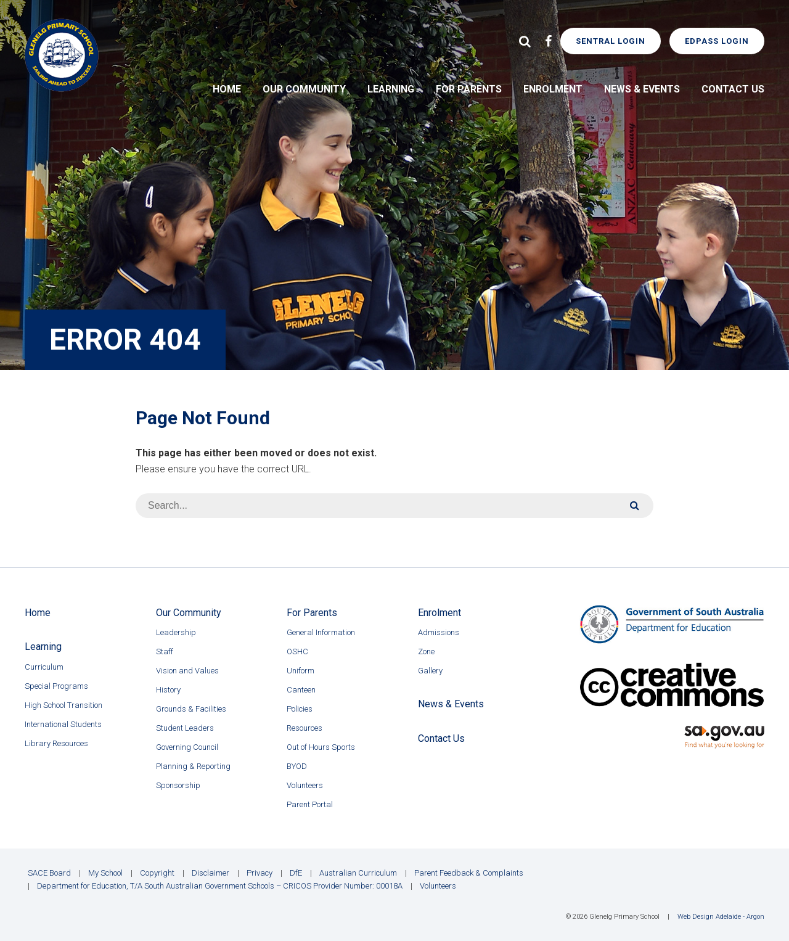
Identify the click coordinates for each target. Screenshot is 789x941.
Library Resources (56, 743)
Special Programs (56, 686)
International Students (63, 724)
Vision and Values (187, 670)
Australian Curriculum (358, 872)
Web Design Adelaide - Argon (720, 917)
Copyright (157, 872)
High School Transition (63, 705)
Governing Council (187, 747)
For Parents (469, 89)
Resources (304, 728)
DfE (296, 872)
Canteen (301, 689)
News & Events (642, 89)
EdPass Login (717, 41)
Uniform (300, 670)
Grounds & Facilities (191, 708)
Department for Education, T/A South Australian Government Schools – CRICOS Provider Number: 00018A (220, 885)
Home (227, 89)
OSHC (297, 651)
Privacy (259, 872)
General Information (321, 632)
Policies (300, 708)
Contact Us (732, 89)
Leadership (176, 632)
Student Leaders (185, 728)
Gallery (430, 670)
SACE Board (49, 872)
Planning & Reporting (193, 766)
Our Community (304, 89)
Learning (390, 89)
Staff (164, 651)
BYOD (297, 766)
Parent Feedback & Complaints (468, 872)
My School (105, 872)
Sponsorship (178, 785)
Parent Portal (310, 804)
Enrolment (553, 89)
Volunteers (305, 785)
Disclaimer (210, 872)
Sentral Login (610, 41)
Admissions (438, 632)
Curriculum (44, 667)
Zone (426, 651)
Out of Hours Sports (321, 747)
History (168, 689)
